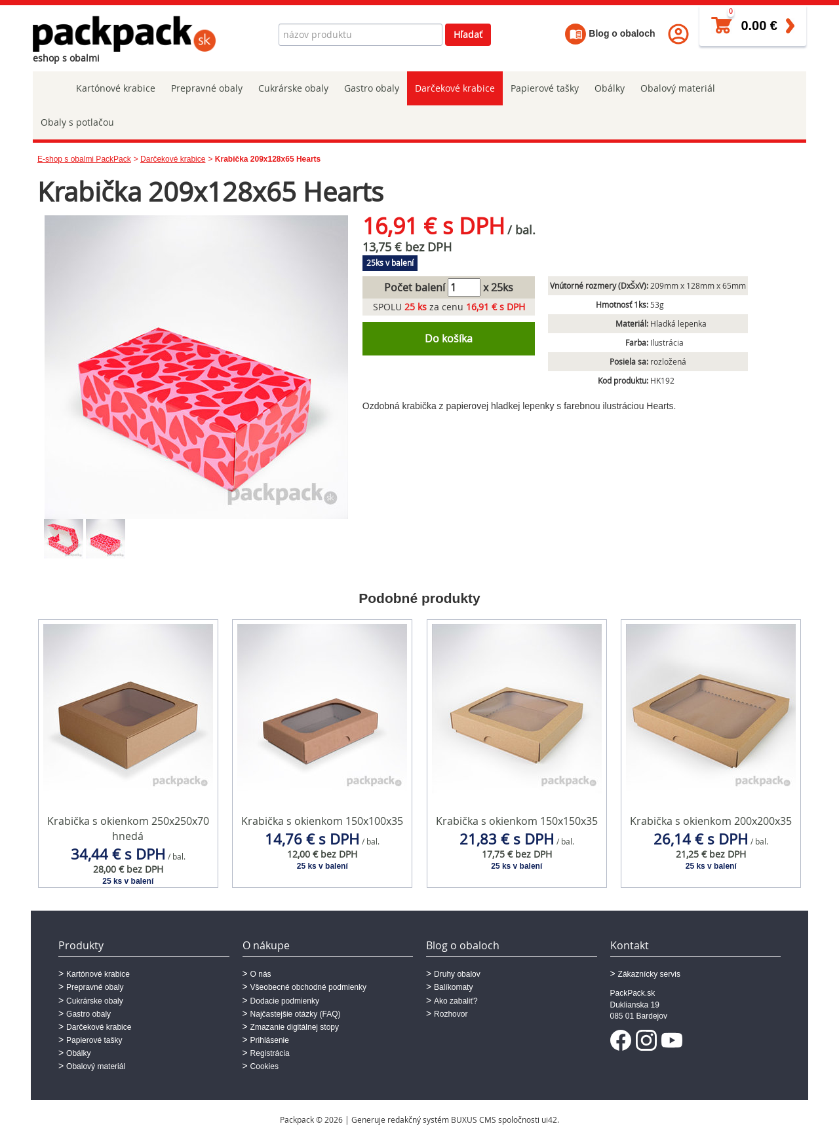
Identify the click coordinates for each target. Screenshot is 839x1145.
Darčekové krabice (455, 88)
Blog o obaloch (610, 33)
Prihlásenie (269, 1040)
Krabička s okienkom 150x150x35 (517, 821)
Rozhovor (450, 1014)
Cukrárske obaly (293, 88)
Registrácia (270, 1053)
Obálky (610, 88)
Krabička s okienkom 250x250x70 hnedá (128, 828)
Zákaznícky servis (649, 974)
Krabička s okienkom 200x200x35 (711, 821)
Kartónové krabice (115, 88)
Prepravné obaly (207, 88)
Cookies (264, 1066)
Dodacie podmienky (284, 1001)
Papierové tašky (545, 88)
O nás (260, 974)
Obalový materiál (677, 88)
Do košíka (449, 338)
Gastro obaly (371, 88)
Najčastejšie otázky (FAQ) (295, 1014)
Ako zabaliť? (456, 1001)
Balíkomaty (453, 987)
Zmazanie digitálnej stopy (294, 1027)
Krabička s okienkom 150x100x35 (322, 821)
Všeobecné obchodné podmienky (308, 987)
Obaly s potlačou (77, 122)
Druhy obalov (457, 974)
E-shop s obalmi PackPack (84, 159)
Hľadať (468, 34)
